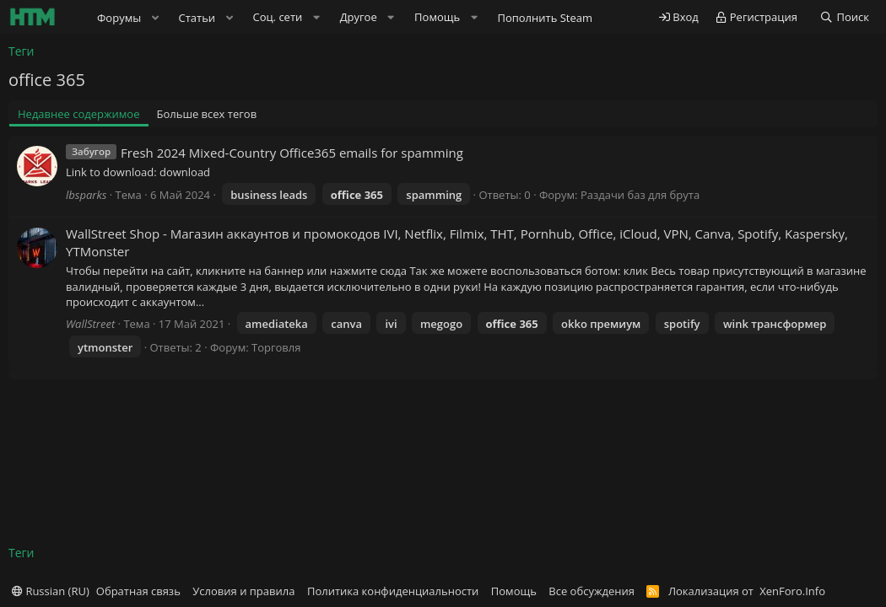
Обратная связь (138, 591)
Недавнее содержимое (79, 113)
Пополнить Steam (544, 17)
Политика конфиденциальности (392, 591)
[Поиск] (844, 17)
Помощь (514, 591)
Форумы (119, 17)
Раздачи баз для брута (640, 194)
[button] (155, 18)
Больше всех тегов (207, 113)
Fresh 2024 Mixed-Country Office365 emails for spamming (292, 152)
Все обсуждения (591, 591)
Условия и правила (243, 591)
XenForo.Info (792, 591)
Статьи (197, 17)
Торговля (275, 347)
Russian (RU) (50, 591)
